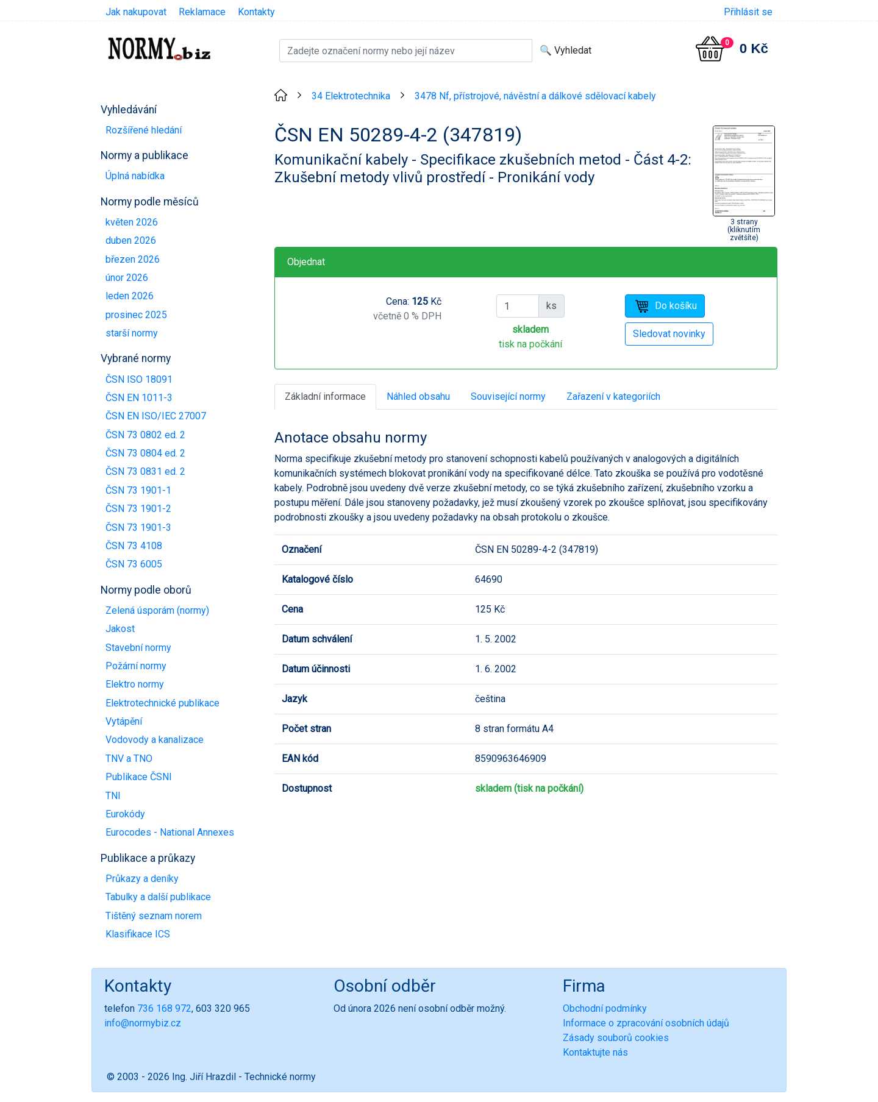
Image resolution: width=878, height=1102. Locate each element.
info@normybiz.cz (142, 1023)
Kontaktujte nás (595, 1052)
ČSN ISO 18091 (139, 379)
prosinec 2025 (136, 315)
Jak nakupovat (135, 12)
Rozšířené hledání (143, 130)
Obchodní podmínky (605, 1008)
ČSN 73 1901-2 (138, 508)
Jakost (120, 629)
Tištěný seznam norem (153, 916)
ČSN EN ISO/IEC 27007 (155, 416)
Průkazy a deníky (142, 878)
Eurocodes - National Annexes (169, 832)
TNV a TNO (128, 758)
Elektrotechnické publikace (162, 703)
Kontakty (256, 12)
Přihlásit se (748, 12)
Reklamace (202, 12)
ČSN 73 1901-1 (138, 490)
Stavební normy (138, 647)
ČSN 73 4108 (133, 546)
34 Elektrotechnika (351, 96)
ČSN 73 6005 (133, 564)
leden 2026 (129, 296)
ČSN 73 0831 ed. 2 (145, 471)
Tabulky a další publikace (158, 897)
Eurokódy (125, 814)
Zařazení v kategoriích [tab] (613, 396)
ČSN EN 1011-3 (139, 397)
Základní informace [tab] (325, 396)
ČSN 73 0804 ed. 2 (145, 453)
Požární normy (135, 666)
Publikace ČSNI (138, 777)
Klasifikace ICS (137, 934)
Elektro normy (134, 684)
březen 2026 (132, 259)
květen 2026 (131, 222)
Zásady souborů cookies (616, 1037)
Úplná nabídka (135, 176)
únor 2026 (126, 277)
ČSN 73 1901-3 (138, 527)
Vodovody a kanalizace (154, 739)
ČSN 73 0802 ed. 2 (145, 435)
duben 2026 (130, 240)
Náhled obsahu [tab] (418, 396)
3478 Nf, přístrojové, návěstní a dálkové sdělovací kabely (535, 96)
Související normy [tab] (508, 396)
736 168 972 (164, 1008)
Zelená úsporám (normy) (157, 610)
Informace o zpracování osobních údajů (646, 1023)
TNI (113, 796)
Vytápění (123, 721)
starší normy (131, 333)
